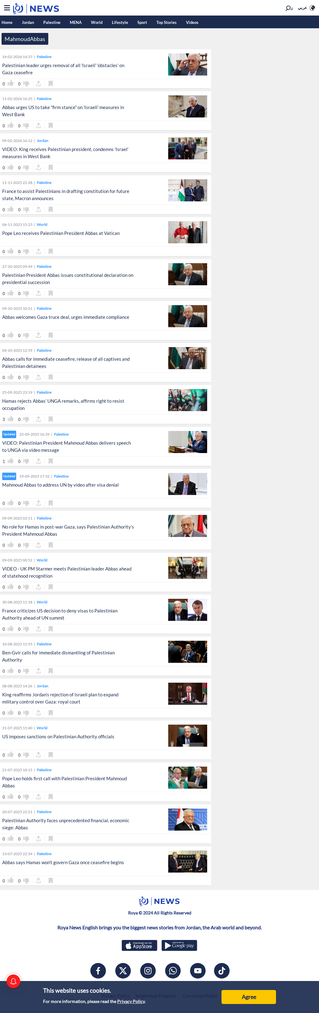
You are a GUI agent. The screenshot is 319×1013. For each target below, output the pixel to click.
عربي (302, 7)
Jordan (28, 22)
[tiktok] (222, 971)
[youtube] (198, 971)
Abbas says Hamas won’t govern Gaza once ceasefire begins (63, 862)
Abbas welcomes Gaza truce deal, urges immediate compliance (65, 317)
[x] (123, 971)
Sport (142, 22)
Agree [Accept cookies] (249, 996)
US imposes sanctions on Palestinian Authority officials (58, 736)
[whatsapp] (173, 971)
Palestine (51, 22)
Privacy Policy (131, 1001)
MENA (76, 22)
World (96, 22)
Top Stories (166, 22)
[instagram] (148, 971)
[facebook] (98, 971)
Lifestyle (120, 22)
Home (7, 22)
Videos (192, 22)
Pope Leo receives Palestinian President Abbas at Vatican (61, 233)
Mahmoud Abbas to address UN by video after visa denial (60, 485)
